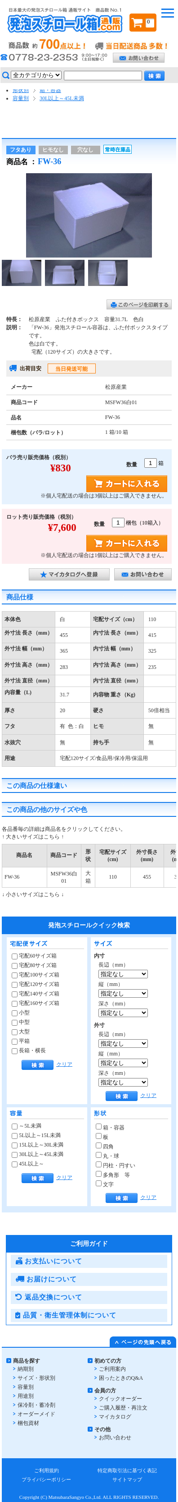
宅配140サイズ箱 (35, 994)
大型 (21, 1031)
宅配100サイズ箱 (35, 975)
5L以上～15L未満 (36, 1135)
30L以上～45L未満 (62, 98)
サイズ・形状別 (36, 1378)
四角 (105, 1146)
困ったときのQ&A (121, 1378)
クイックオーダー (120, 1399)
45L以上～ (28, 1164)
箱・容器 (50, 90)
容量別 (21, 98)
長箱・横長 (29, 1050)
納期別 (26, 1369)
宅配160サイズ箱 (35, 1003)
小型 (21, 1012)
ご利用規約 (46, 1470)
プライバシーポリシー (46, 1479)
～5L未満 (26, 1126)
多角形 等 (113, 1175)
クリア (64, 1064)
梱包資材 (28, 1423)
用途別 (26, 1396)
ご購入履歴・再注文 (123, 1408)
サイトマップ (127, 1479)
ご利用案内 (112, 1369)
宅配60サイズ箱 (34, 956)
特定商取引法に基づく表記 (127, 1470)
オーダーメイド (36, 1414)
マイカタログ (115, 1417)
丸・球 (107, 1156)
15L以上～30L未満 (37, 1145)
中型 (21, 1022)
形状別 (21, 90)
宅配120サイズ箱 (35, 984)
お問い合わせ (115, 1437)
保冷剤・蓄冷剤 (36, 1405)
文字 (105, 1184)
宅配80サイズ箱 (34, 965)
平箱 (21, 1041)
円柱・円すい (115, 1165)
